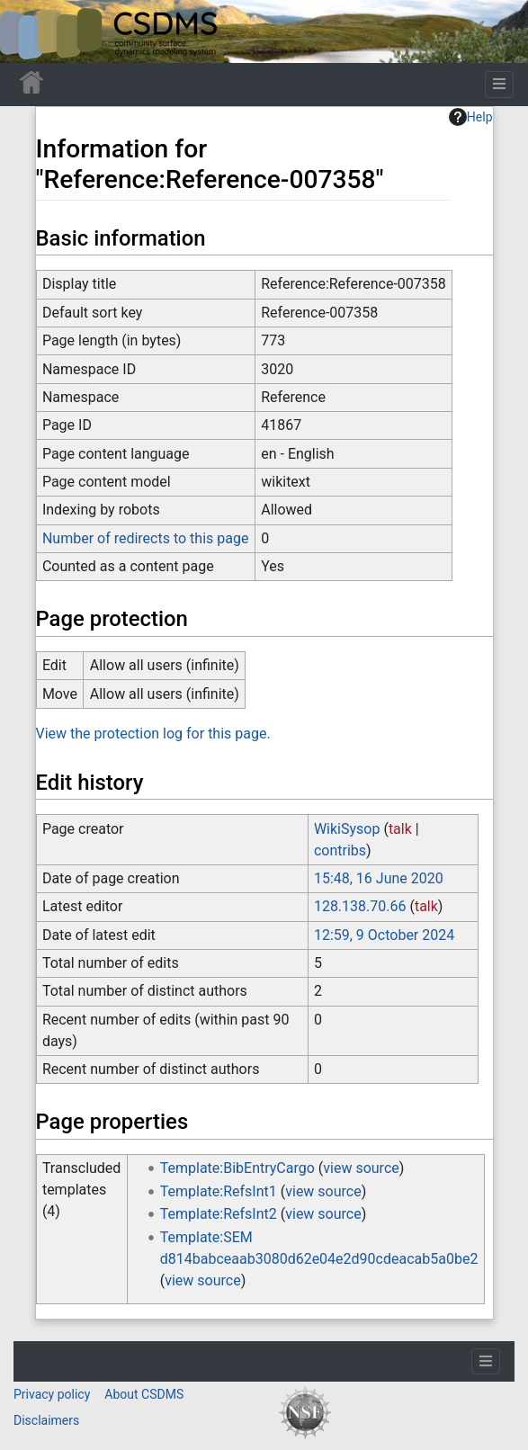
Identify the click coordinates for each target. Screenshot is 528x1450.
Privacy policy (51, 1394)
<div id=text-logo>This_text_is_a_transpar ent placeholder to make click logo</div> (28, 31)
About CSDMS (143, 1394)
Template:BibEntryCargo (237, 1168)
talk (400, 828)
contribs (340, 850)
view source (360, 1168)
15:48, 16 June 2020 (378, 878)
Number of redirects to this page (145, 538)
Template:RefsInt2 (218, 1213)
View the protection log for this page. (153, 733)
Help (471, 117)
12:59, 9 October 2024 (384, 935)
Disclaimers (46, 1420)
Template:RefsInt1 (218, 1191)
